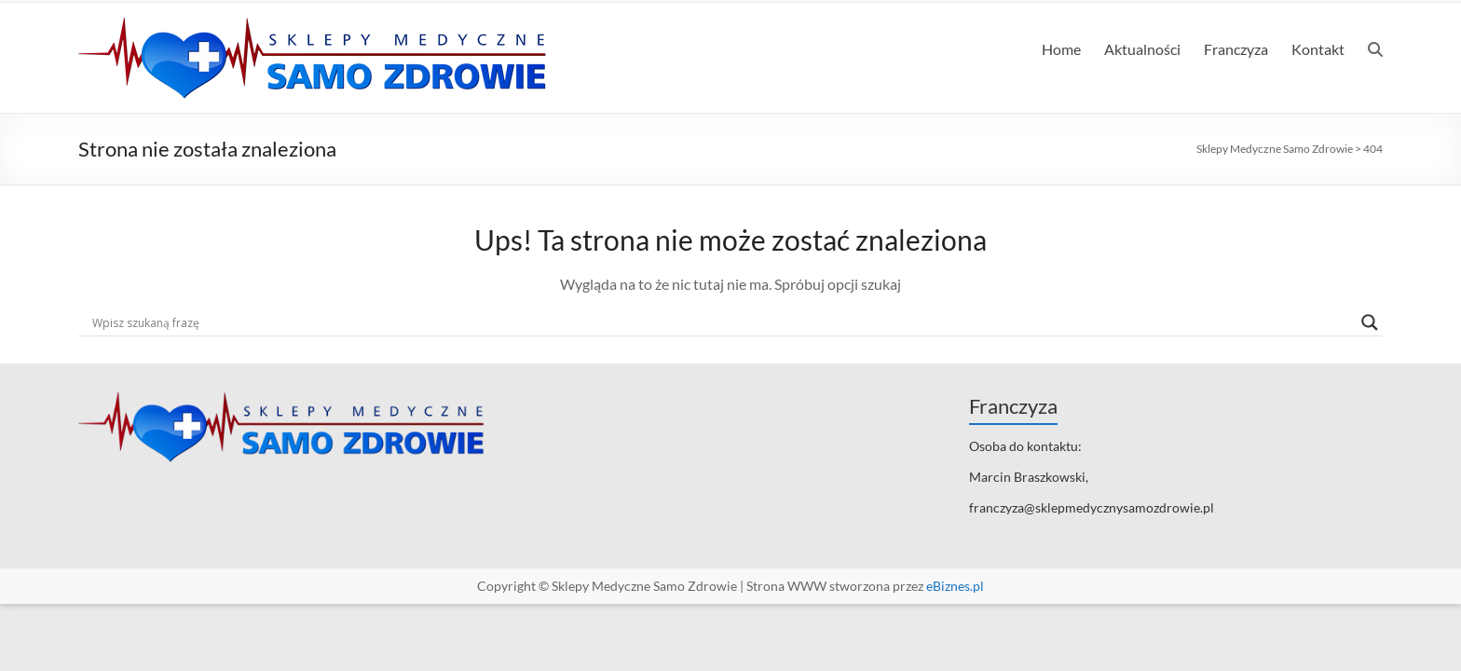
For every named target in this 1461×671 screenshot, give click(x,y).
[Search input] (722, 322)
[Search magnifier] (1370, 322)
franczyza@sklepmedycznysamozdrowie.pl (1091, 507)
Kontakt (1318, 49)
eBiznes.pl (955, 586)
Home (1061, 49)
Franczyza (1236, 49)
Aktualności (1142, 49)
